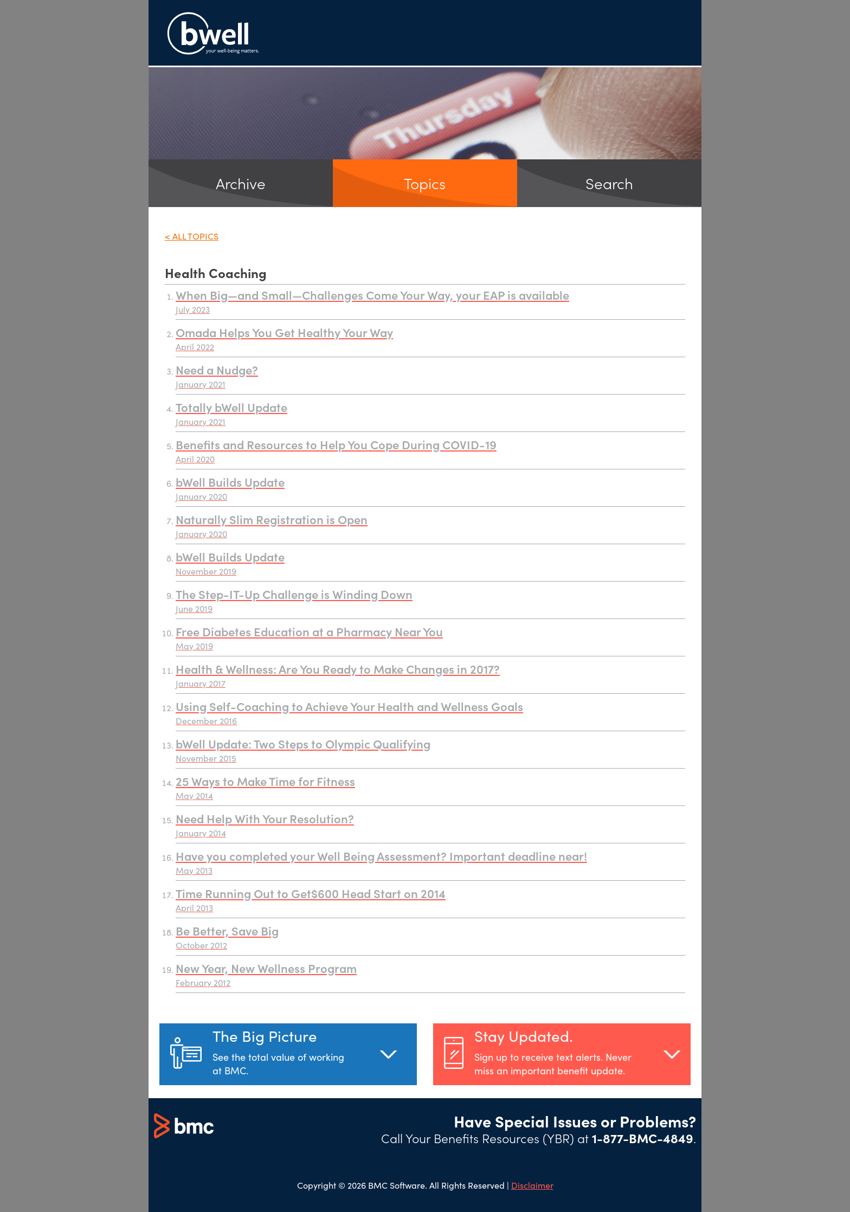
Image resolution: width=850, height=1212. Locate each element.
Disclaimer (532, 1185)
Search (609, 183)
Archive (241, 183)
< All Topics (191, 236)
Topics (425, 183)
